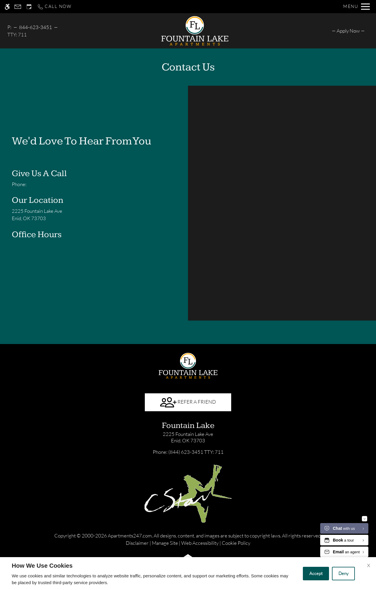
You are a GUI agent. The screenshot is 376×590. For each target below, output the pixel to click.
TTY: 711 (188, 452)
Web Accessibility (200, 543)
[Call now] (54, 6)
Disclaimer (137, 543)
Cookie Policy (236, 543)
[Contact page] (17, 6)
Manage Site (165, 543)
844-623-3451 (35, 27)
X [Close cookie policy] (368, 565)
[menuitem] (348, 31)
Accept (316, 573)
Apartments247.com (130, 535)
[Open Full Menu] (356, 6)
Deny (343, 573)
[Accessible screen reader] (7, 6)
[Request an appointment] (29, 6)
